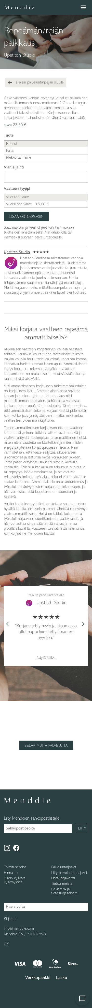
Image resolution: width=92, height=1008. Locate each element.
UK (6, 944)
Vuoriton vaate (17, 197)
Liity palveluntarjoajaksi (69, 873)
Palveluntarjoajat (63, 867)
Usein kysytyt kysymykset (14, 880)
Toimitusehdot (15, 867)
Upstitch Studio (17, 252)
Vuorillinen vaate (27, 204)
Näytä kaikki (46, 658)
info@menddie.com (19, 929)
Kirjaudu (10, 919)
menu (83, 7)
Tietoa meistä (61, 884)
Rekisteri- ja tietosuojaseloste (64, 891)
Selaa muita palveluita (46, 746)
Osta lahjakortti (63, 878)
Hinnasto (11, 873)
